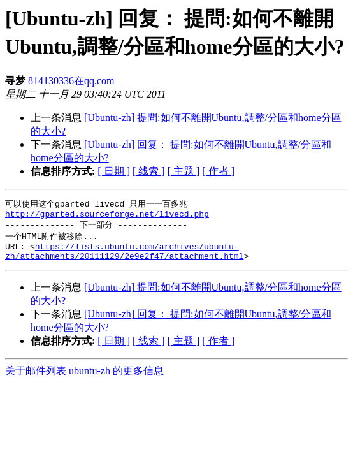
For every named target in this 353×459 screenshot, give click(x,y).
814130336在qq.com (71, 80)
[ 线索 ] (149, 171)
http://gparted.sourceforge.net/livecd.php (107, 216)
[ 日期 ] (113, 171)
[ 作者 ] (218, 171)
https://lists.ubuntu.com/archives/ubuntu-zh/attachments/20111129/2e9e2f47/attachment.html (124, 257)
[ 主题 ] (184, 171)
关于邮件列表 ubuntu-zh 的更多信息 (84, 378)
